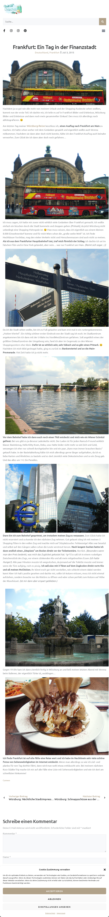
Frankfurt (54, 51)
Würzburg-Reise (36, 126)
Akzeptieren (54, 891)
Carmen (6, 780)
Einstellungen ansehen (54, 906)
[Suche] (102, 21)
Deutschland (41, 51)
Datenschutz (50, 913)
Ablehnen (54, 899)
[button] (104, 869)
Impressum (61, 913)
